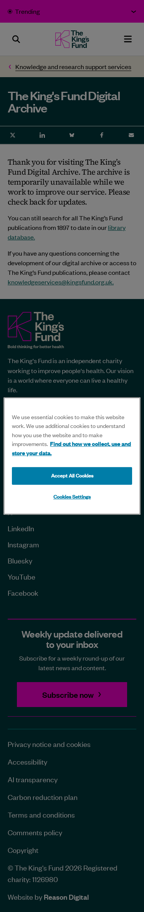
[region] (71, 456)
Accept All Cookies (72, 475)
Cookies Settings (72, 496)
